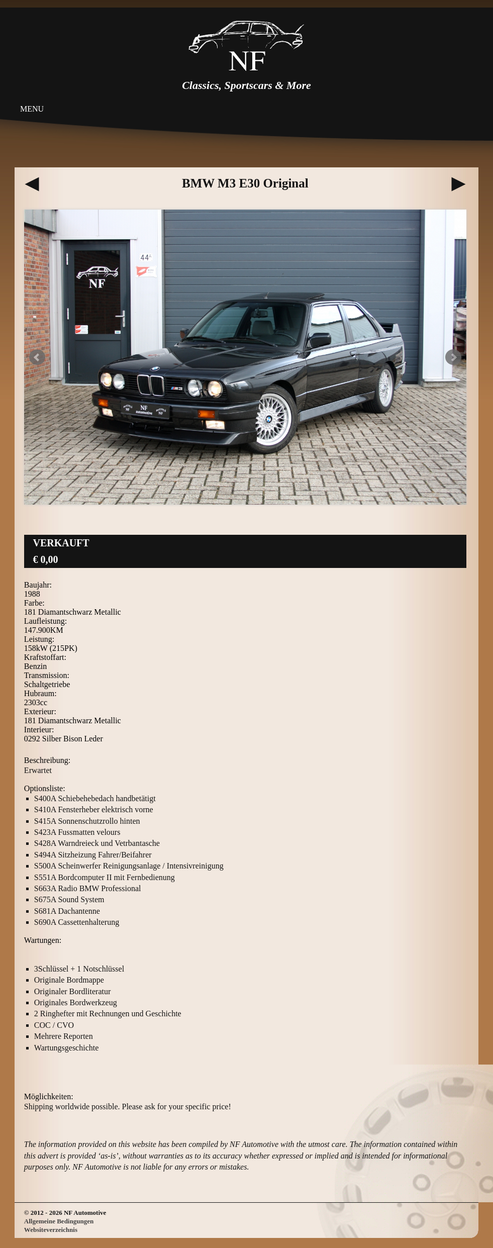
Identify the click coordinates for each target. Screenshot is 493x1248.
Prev (37, 357)
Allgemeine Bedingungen (58, 1221)
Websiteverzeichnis (50, 1229)
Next (453, 357)
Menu (32, 109)
